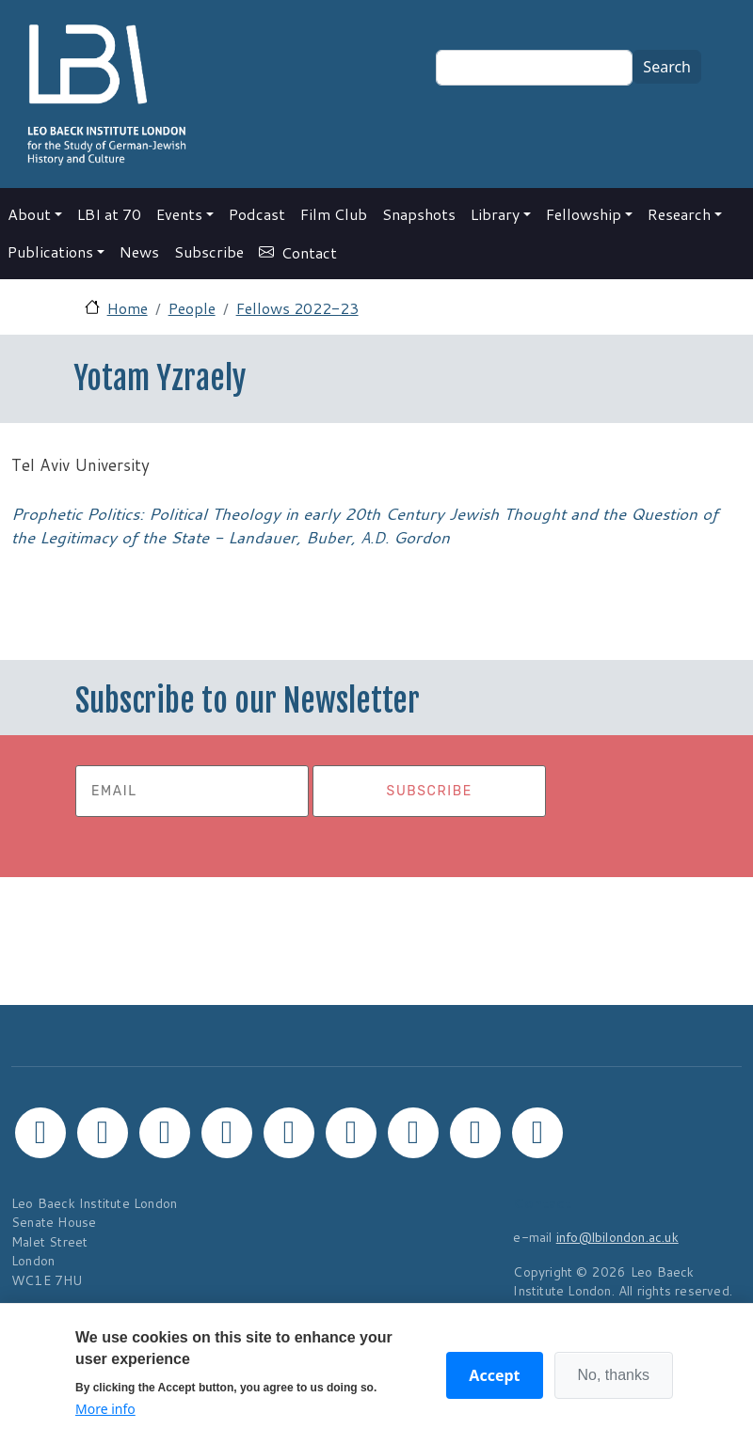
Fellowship (583, 214)
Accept (494, 1375)
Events (179, 214)
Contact (309, 252)
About (29, 214)
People (192, 308)
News (139, 251)
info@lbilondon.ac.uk (617, 1237)
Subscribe (209, 251)
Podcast (257, 214)
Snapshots (419, 214)
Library (495, 214)
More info (105, 1409)
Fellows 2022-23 (297, 308)
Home (127, 308)
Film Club (333, 214)
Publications (50, 251)
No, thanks (613, 1375)
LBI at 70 (109, 214)
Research (679, 214)
